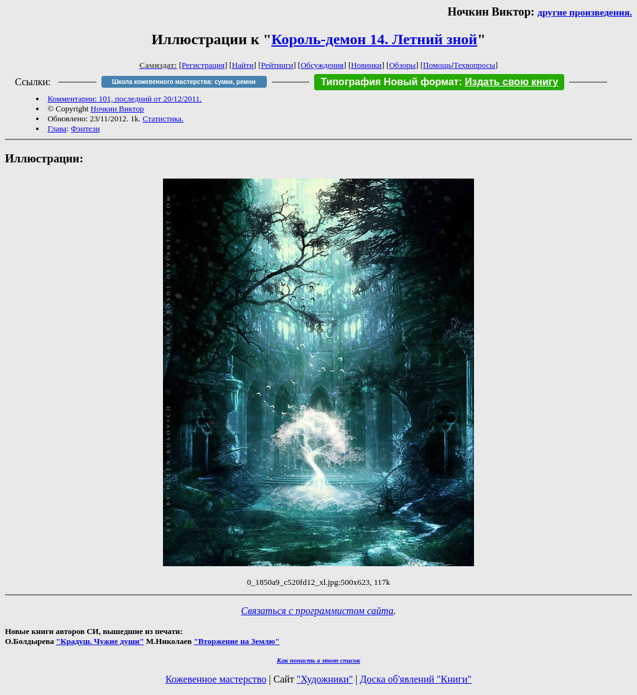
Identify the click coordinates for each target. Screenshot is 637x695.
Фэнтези (85, 128)
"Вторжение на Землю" (236, 641)
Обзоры (402, 65)
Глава (57, 128)
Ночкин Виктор (117, 108)
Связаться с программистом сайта (317, 610)
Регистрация (203, 65)
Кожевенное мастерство (215, 679)
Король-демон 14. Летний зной (374, 39)
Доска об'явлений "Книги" (416, 679)
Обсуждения (321, 65)
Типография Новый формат (389, 82)
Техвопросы (474, 65)
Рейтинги (277, 65)
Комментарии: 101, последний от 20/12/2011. (124, 98)
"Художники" (325, 679)
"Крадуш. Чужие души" (100, 641)
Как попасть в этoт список (318, 660)
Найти (243, 65)
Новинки (366, 65)
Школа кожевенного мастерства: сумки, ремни (184, 81)
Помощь (437, 65)
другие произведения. (584, 12)
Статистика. (163, 118)
